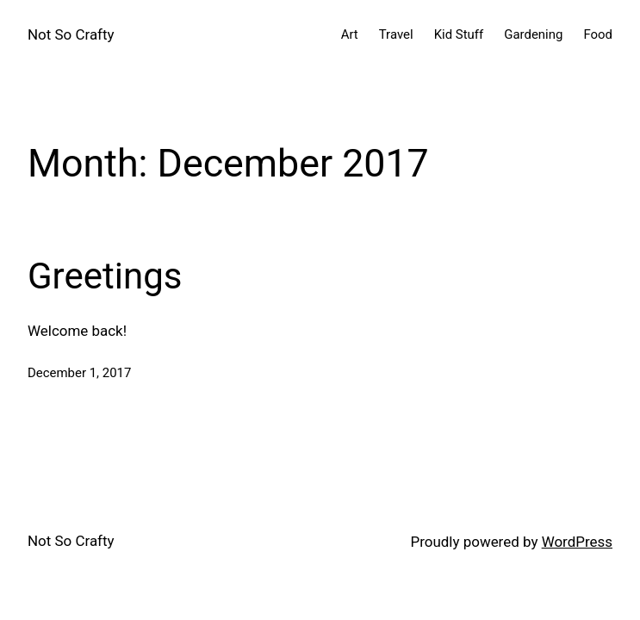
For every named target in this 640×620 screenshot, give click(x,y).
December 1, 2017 (79, 373)
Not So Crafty (71, 34)
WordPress (577, 541)
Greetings (105, 276)
